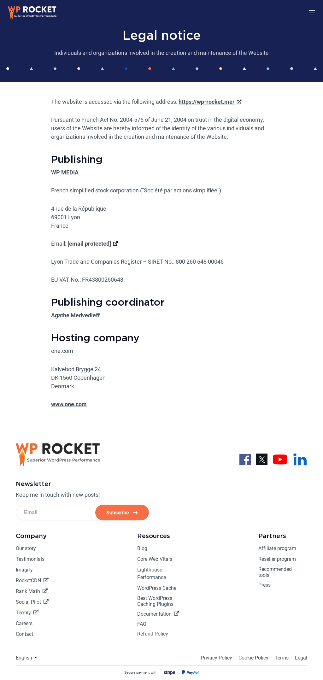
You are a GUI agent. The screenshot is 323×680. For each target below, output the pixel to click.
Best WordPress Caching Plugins (155, 601)
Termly (23, 613)
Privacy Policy (216, 658)
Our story (26, 548)
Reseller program (277, 559)
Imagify (24, 570)
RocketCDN (28, 580)
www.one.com (69, 404)
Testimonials (30, 559)
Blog (142, 548)
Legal (301, 658)
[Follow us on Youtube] (280, 459)
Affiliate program (277, 548)
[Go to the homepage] (32, 18)
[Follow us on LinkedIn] (300, 459)
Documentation (154, 614)
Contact (24, 634)
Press (264, 585)
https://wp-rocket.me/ (207, 101)
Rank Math (28, 591)
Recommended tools (275, 572)
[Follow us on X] (261, 459)
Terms (282, 658)
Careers (24, 623)
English (24, 658)
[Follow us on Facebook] (245, 459)
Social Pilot (28, 602)
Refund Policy (152, 634)
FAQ (141, 624)
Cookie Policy (253, 658)
